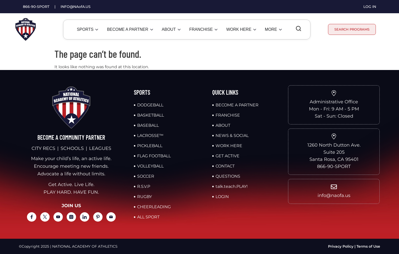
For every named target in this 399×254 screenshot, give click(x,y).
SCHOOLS (72, 148)
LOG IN (369, 6)
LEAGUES (100, 148)
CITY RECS (43, 148)
